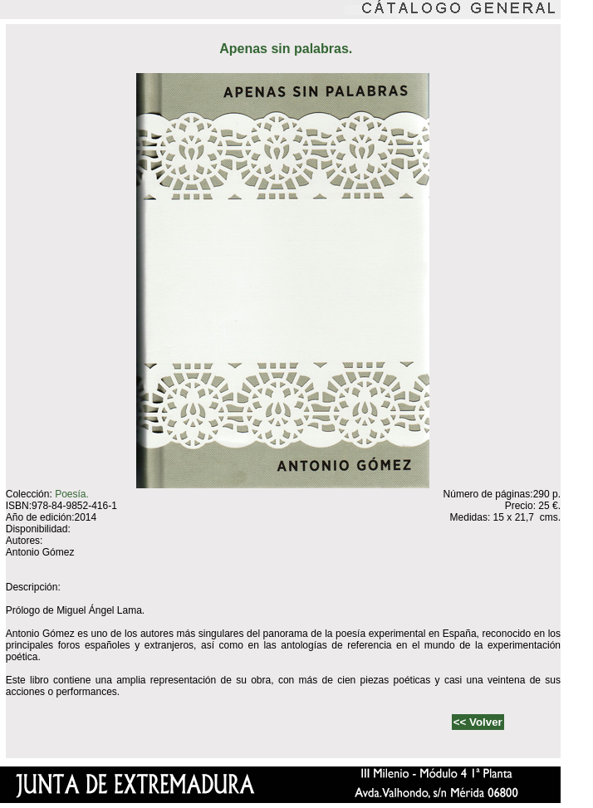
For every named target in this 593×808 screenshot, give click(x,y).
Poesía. (72, 494)
